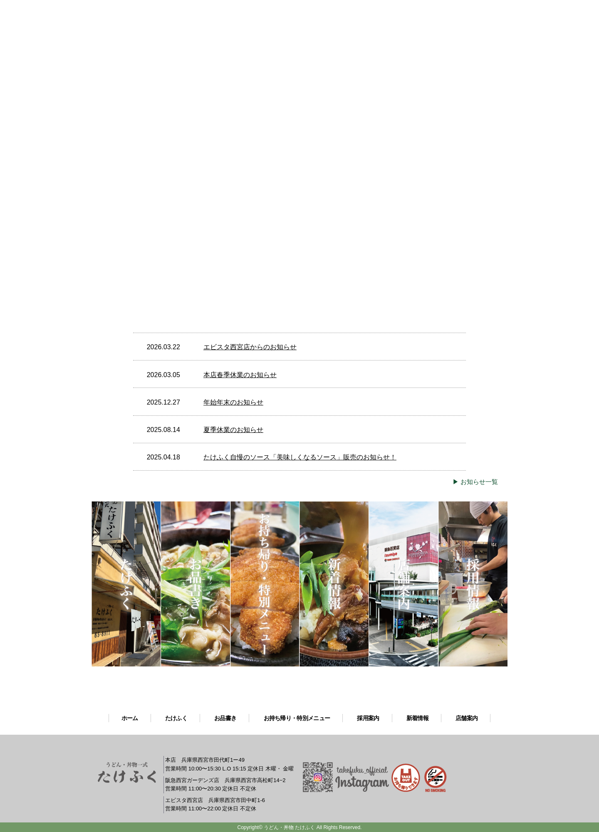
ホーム (129, 718)
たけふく (176, 718)
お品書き (225, 718)
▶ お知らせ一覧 (475, 481)
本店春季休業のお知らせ (240, 374)
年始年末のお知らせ (233, 402)
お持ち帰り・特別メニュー (297, 718)
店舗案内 (466, 718)
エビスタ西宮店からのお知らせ (250, 347)
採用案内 (368, 718)
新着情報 (417, 718)
